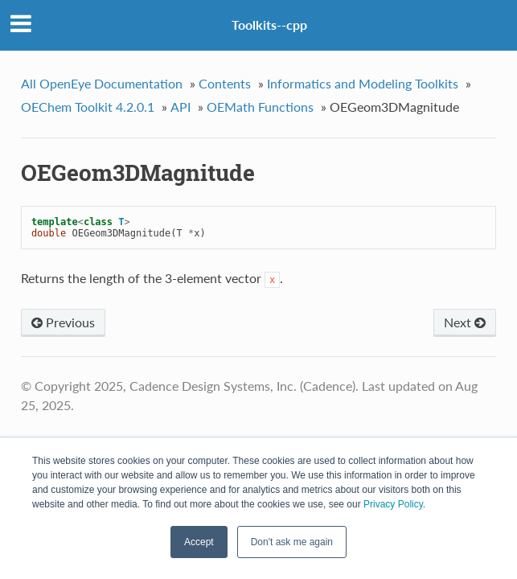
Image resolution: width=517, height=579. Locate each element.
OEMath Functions (260, 106)
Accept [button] (199, 542)
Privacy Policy (393, 504)
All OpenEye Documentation (102, 83)
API (180, 106)
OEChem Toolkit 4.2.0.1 (87, 106)
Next (465, 322)
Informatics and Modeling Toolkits (362, 83)
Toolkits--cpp (269, 24)
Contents (225, 83)
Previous (63, 322)
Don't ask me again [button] (292, 542)
